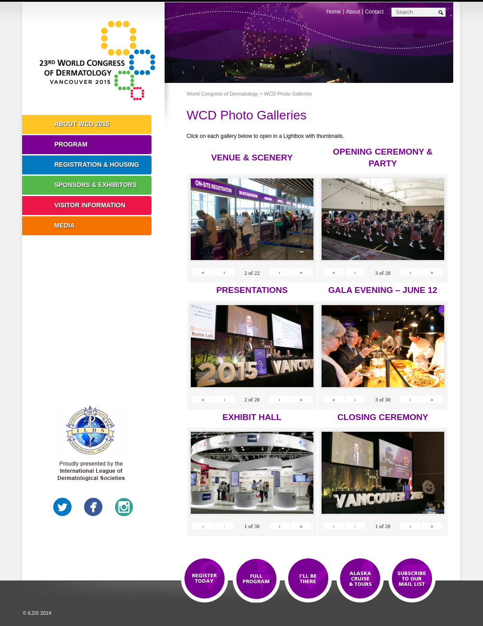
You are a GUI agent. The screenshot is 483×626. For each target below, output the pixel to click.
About (353, 12)
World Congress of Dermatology (100, 60)
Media (65, 225)
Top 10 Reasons (256, 579)
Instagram (124, 507)
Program (71, 144)
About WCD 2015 (82, 124)
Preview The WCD (360, 579)
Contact (374, 12)
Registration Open (204, 579)
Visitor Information (90, 205)
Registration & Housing (97, 164)
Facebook (93, 507)
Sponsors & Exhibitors (96, 184)
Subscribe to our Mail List (412, 579)
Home (334, 12)
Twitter (62, 507)
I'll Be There (308, 579)
